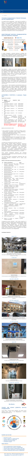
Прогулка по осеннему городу (9, 440)
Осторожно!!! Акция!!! (8, 441)
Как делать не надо (7, 437)
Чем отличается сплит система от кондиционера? (13, 447)
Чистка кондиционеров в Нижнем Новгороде (12, 446)
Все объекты (12, 404)
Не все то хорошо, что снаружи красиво (11, 438)
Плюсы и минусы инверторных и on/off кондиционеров (14, 449)
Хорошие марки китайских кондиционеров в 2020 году (14, 448)
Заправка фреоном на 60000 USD (10, 439)
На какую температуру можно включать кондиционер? (14, 450)
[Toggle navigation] (2, 11)
